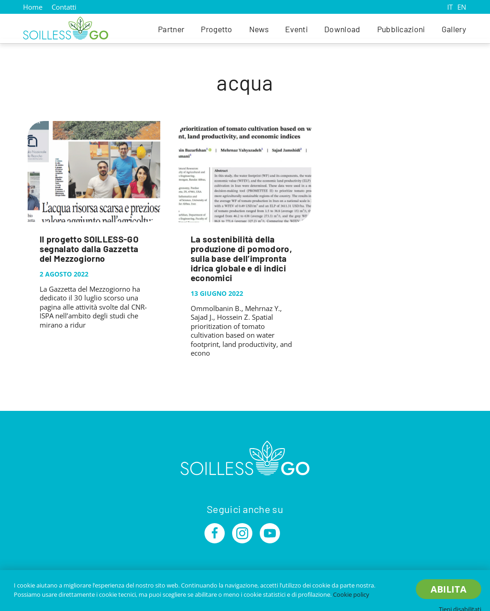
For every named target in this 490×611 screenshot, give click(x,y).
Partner (171, 29)
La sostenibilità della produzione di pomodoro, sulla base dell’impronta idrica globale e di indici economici (241, 258)
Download (342, 29)
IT (450, 7)
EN (461, 7)
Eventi (296, 29)
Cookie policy (351, 594)
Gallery (454, 29)
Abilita (449, 589)
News (258, 29)
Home (32, 7)
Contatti (64, 7)
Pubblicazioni (401, 29)
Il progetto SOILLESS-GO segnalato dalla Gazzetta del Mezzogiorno (89, 249)
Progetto (217, 29)
